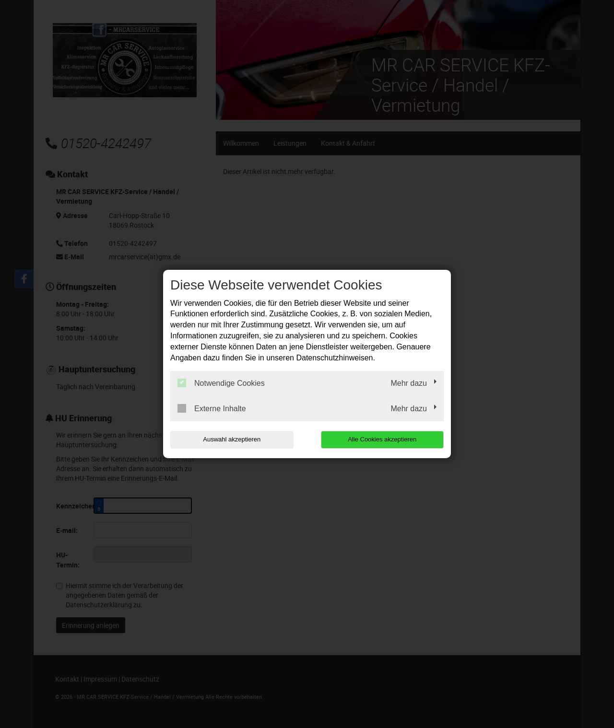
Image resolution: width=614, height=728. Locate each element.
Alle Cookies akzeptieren (382, 439)
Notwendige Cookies (221, 383)
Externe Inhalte (211, 408)
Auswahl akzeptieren (231, 439)
